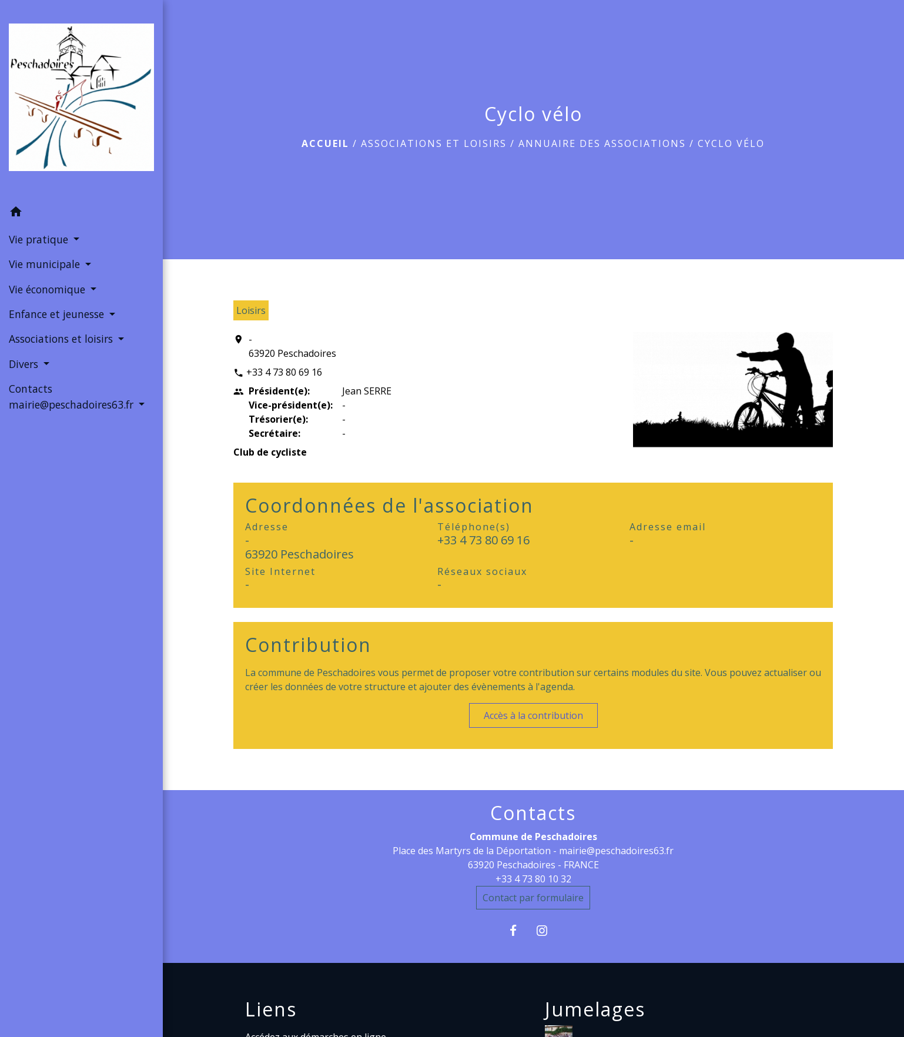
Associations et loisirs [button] (62, 339)
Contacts (533, 813)
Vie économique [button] (48, 289)
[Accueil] (81, 100)
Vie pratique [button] (40, 239)
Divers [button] (25, 364)
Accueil (325, 143)
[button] (81, 213)
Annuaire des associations (602, 143)
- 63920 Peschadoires (292, 346)
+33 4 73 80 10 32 (533, 878)
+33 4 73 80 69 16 (284, 372)
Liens (271, 1009)
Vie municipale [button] (46, 264)
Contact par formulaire (533, 897)
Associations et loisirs (434, 143)
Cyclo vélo (731, 143)
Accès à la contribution (533, 715)
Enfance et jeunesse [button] (58, 314)
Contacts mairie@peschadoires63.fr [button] (72, 396)
